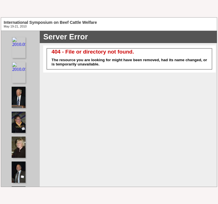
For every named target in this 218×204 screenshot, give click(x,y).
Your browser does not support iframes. (20, 109)
